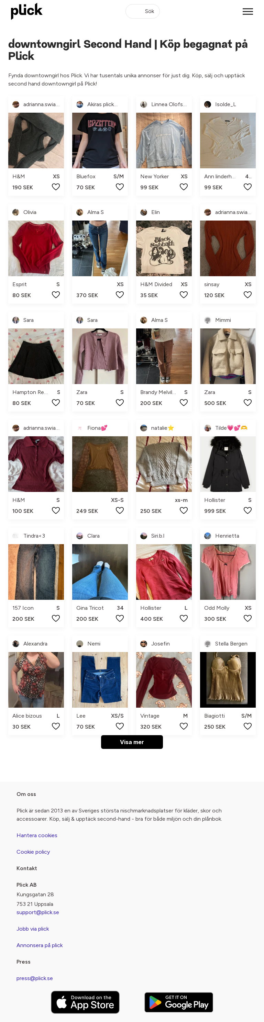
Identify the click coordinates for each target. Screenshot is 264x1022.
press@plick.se (34, 978)
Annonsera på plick (39, 945)
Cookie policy (33, 852)
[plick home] (27, 11)
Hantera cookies (36, 835)
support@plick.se (37, 912)
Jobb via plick (32, 928)
